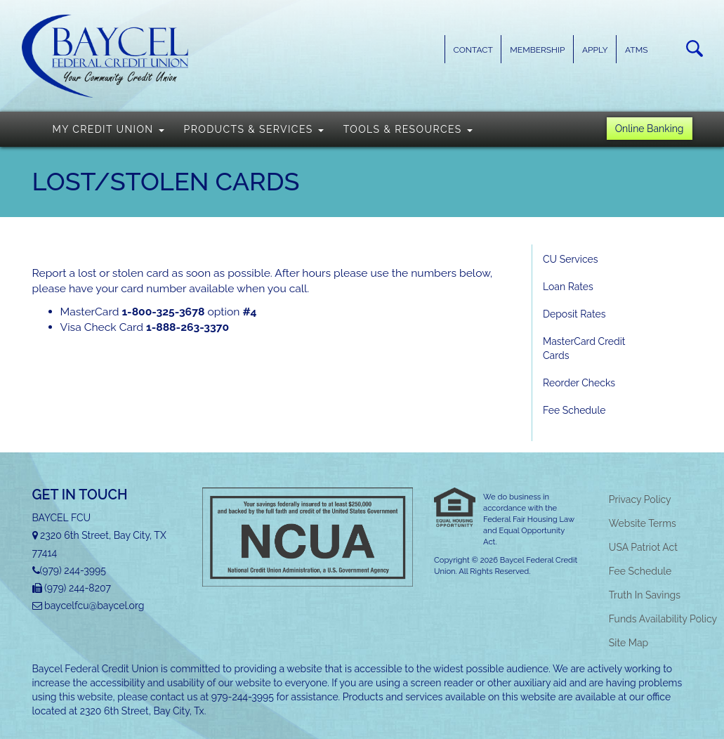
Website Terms (642, 523)
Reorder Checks (579, 382)
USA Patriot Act (643, 547)
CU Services (570, 259)
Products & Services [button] (254, 129)
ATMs (636, 50)
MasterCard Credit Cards (584, 348)
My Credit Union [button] (108, 129)
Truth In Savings (644, 595)
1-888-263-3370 (187, 327)
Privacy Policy (640, 499)
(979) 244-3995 (73, 570)
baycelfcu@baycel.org (94, 605)
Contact (473, 50)
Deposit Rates (574, 314)
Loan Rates (568, 286)
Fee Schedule (574, 410)
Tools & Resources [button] (408, 129)
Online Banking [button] (649, 128)
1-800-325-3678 (162, 311)
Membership (537, 50)
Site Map (628, 642)
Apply (595, 50)
